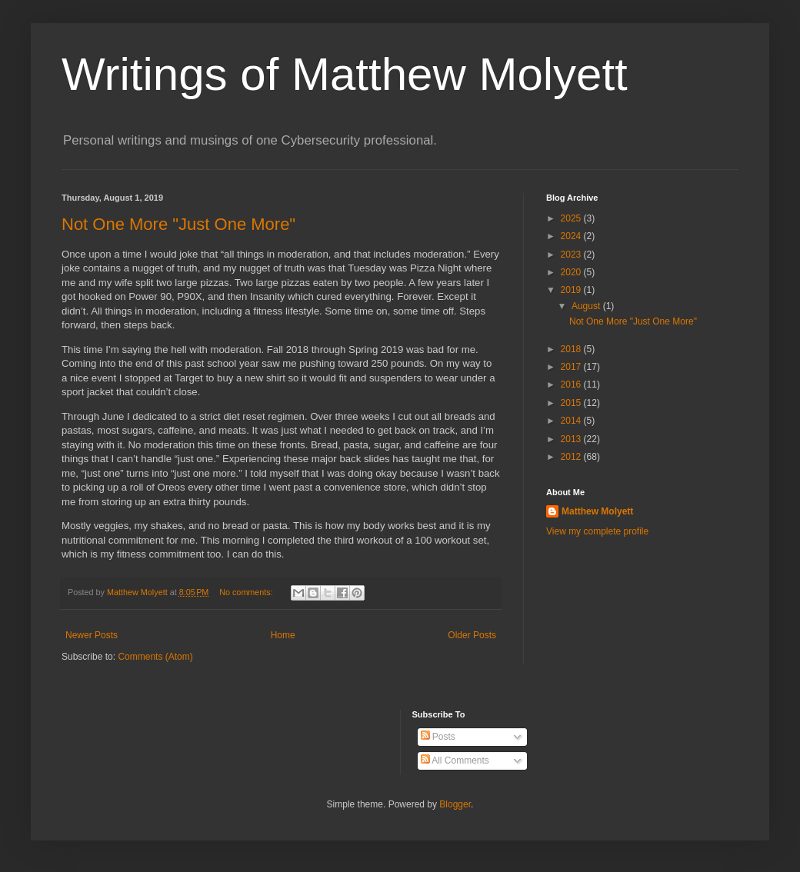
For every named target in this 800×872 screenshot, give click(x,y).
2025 (572, 218)
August (587, 306)
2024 (572, 236)
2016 (572, 384)
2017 (572, 366)
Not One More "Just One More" (178, 224)
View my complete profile (597, 531)
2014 (572, 420)
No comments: (247, 592)
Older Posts (472, 635)
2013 (572, 439)
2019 (572, 290)
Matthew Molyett (597, 511)
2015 (572, 403)
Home (283, 635)
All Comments (455, 760)
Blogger (455, 804)
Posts (438, 736)
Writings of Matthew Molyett (345, 74)
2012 (572, 456)
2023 (572, 254)
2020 (572, 272)
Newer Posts (91, 635)
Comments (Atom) (155, 656)
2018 (572, 349)
